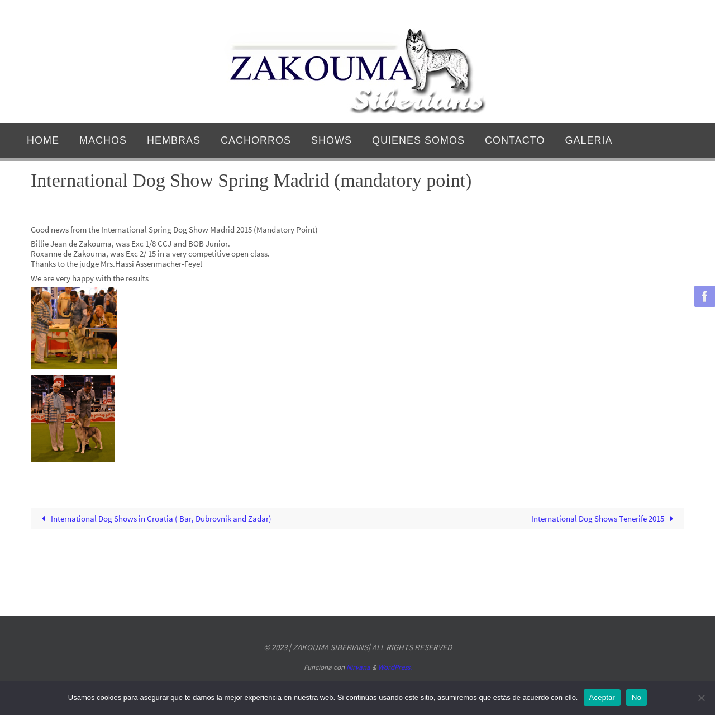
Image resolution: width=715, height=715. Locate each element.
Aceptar (602, 697)
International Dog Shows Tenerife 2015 (604, 518)
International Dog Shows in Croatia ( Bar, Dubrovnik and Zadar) (154, 518)
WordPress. (395, 667)
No (636, 697)
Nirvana (358, 667)
